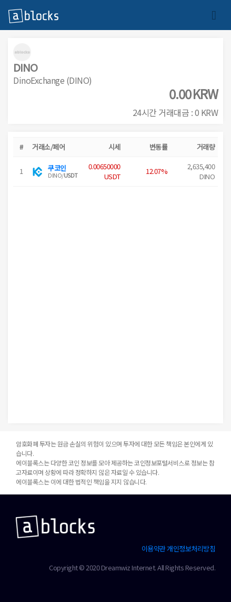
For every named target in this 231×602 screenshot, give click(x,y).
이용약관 (154, 548)
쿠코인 (57, 168)
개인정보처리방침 (191, 548)
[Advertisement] (115, 302)
